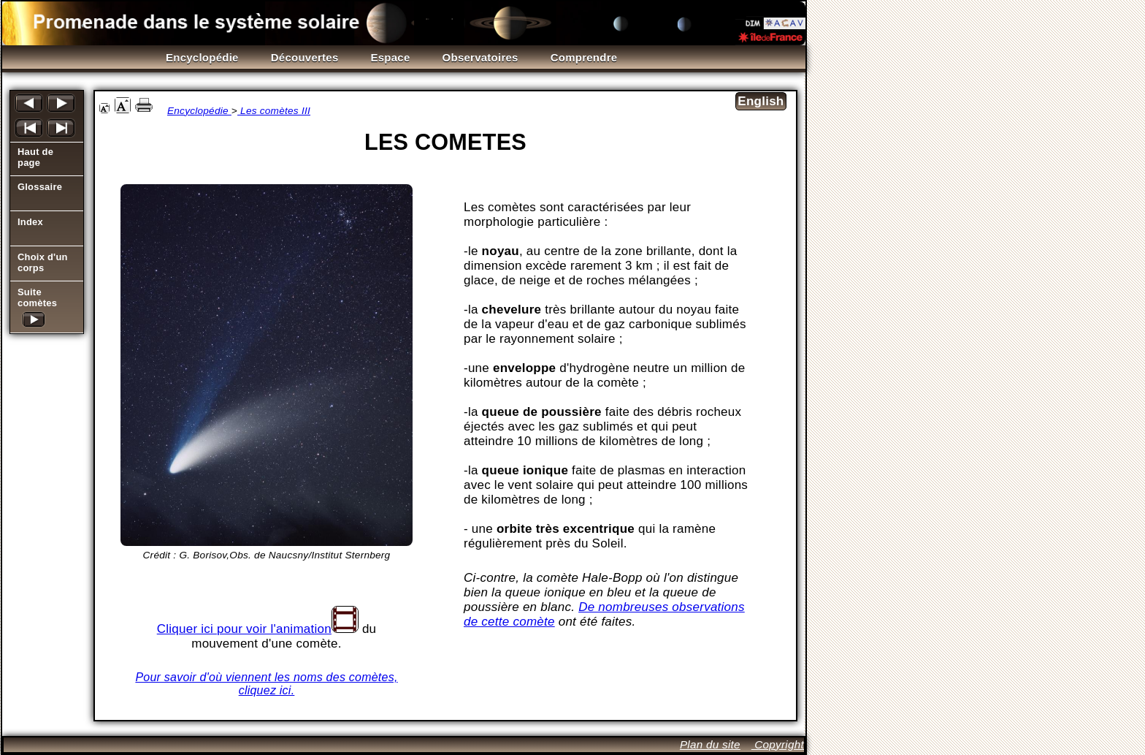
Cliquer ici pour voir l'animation (244, 629)
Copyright (777, 744)
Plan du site (710, 744)
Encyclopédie (199, 110)
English (761, 101)
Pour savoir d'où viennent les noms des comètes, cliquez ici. (266, 684)
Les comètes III (273, 110)
